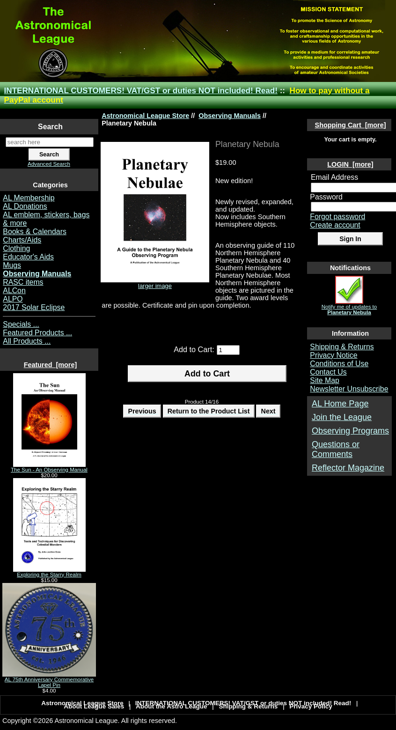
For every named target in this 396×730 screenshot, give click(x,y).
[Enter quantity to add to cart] (228, 350)
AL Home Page (340, 403)
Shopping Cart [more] (350, 125)
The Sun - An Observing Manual (49, 467)
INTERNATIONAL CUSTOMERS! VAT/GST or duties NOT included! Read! (141, 90)
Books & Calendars (34, 232)
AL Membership (28, 198)
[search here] (50, 142)
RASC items (23, 282)
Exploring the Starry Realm (49, 572)
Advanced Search (49, 164)
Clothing (16, 248)
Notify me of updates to (349, 307)
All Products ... (27, 341)
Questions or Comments (335, 449)
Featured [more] (50, 365)
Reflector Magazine (348, 467)
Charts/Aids (22, 240)
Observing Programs (350, 430)
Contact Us (328, 372)
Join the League (342, 417)
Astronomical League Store (145, 115)
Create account (335, 225)
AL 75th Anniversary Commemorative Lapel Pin (49, 680)
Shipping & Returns (342, 347)
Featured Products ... (37, 333)
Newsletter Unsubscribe (349, 389)
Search (50, 127)
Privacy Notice (333, 355)
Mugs (12, 265)
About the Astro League (171, 706)
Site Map (324, 380)
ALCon (14, 291)
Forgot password (337, 217)
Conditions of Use (339, 364)
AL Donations (25, 206)
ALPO (12, 299)
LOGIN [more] (350, 164)
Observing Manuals (229, 115)
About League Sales (94, 706)
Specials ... (21, 324)
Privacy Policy (310, 706)
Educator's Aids (28, 257)
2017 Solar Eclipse (34, 307)
